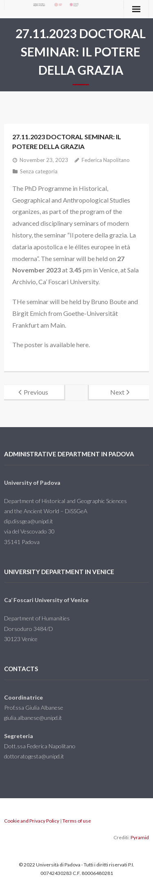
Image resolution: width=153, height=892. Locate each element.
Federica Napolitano (106, 160)
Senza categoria (39, 171)
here (82, 344)
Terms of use (76, 821)
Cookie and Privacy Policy (31, 821)
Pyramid (140, 837)
